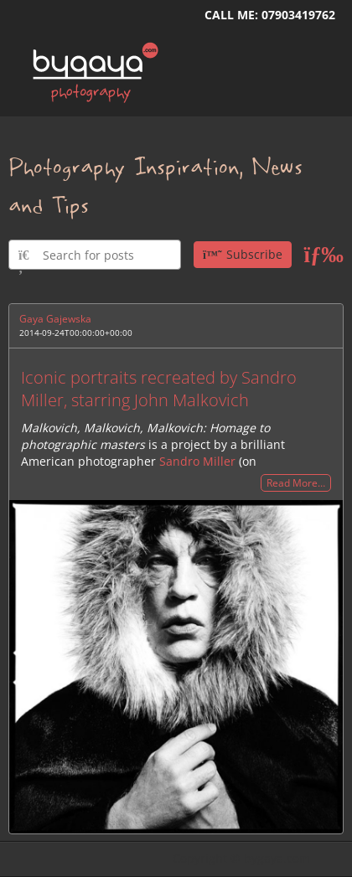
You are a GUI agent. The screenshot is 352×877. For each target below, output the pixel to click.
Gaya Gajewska (55, 319)
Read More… (296, 483)
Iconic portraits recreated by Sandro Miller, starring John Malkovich (159, 388)
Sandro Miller (197, 461)
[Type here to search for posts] (94, 255)
